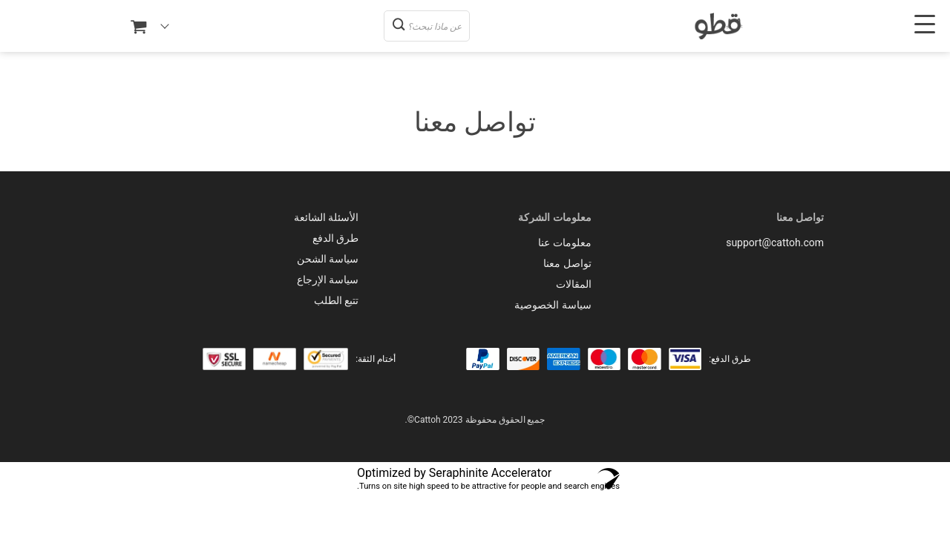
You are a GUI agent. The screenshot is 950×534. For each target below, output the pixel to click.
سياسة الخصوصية (552, 305)
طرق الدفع (335, 238)
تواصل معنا (567, 263)
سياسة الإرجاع (327, 280)
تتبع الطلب (336, 300)
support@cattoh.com (775, 242)
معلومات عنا (564, 242)
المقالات (574, 284)
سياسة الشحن (327, 259)
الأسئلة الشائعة (326, 217)
